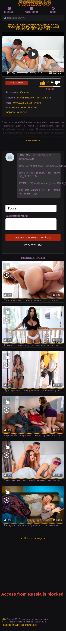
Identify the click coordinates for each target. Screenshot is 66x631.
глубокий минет (22, 102)
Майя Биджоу (25, 97)
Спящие (25, 92)
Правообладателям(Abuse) (19, 624)
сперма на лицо (16, 107)
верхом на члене (16, 111)
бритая (32, 107)
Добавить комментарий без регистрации (33, 238)
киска (37, 102)
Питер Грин (44, 97)
